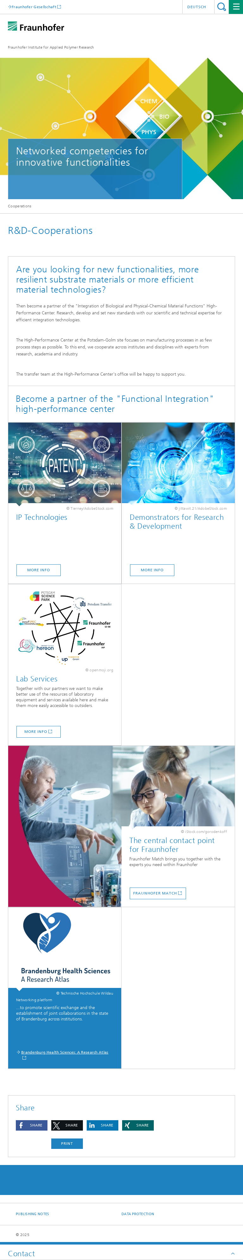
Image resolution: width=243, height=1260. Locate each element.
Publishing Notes (32, 1214)
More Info (38, 570)
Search (222, 7)
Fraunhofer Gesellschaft (34, 7)
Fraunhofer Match (155, 893)
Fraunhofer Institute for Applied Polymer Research (51, 47)
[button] (31, 1125)
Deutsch (196, 7)
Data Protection (138, 1214)
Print (67, 1143)
